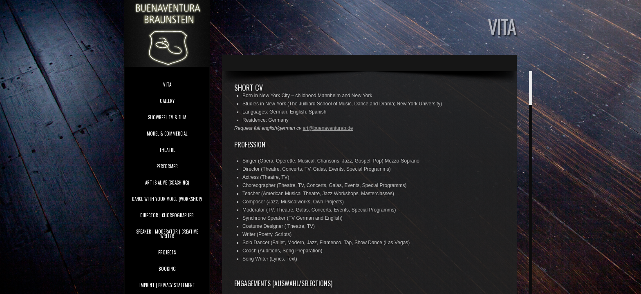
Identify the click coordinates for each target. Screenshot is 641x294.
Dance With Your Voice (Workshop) (167, 199)
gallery (167, 101)
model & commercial (167, 133)
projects (167, 252)
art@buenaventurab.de (328, 128)
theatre (167, 150)
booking (167, 268)
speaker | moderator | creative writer (167, 233)
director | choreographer (167, 215)
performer (167, 166)
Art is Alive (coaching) (167, 182)
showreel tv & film (167, 117)
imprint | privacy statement (167, 285)
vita (167, 84)
